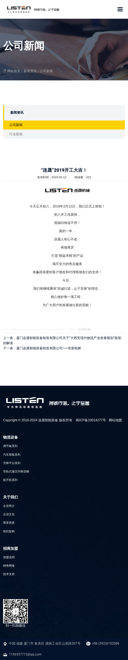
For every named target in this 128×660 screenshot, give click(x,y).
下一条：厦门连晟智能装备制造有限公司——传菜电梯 (42, 348)
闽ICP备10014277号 (91, 420)
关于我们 (10, 497)
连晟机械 (84, 329)
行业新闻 (16, 134)
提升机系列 (10, 480)
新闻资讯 (30, 71)
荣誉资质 (9, 522)
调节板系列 (10, 446)
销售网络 (9, 565)
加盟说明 (9, 557)
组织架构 (9, 531)
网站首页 (13, 71)
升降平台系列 (11, 463)
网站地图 (115, 420)
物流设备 (10, 437)
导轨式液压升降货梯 (16, 471)
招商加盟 (10, 548)
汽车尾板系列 (11, 454)
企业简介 (9, 505)
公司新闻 (46, 71)
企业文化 (9, 514)
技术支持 (9, 574)
